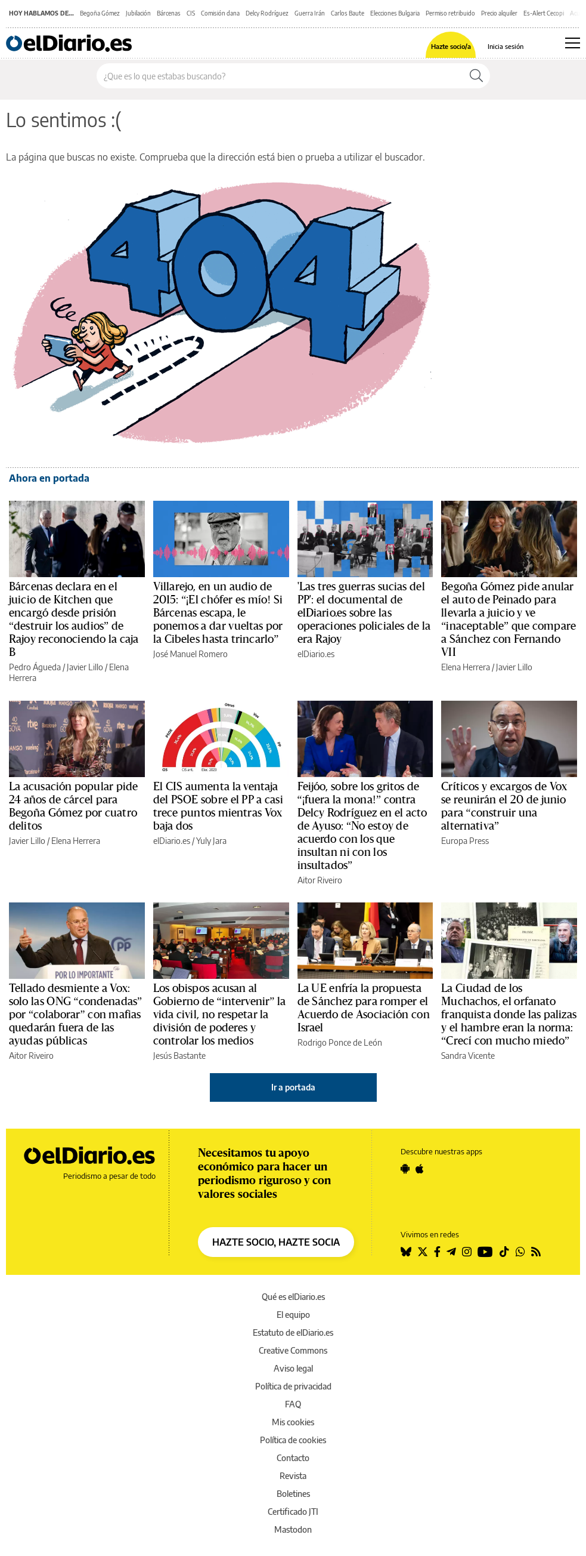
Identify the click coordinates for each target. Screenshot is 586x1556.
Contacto (293, 1458)
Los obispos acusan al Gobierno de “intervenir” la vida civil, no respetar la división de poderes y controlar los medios (219, 1014)
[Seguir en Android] (405, 1168)
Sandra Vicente (468, 1055)
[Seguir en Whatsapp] (520, 1251)
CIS (191, 13)
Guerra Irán (309, 13)
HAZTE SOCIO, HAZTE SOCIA (276, 1242)
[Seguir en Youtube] (485, 1251)
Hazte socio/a (451, 46)
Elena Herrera (465, 667)
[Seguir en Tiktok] (504, 1251)
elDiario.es (315, 654)
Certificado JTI (293, 1511)
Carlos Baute (347, 13)
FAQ (293, 1404)
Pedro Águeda (35, 667)
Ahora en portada (49, 478)
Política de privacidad (293, 1386)
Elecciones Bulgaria (395, 13)
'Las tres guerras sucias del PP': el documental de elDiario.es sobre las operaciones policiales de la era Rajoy (364, 613)
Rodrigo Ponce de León (339, 1042)
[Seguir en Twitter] (422, 1251)
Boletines (293, 1494)
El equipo (293, 1314)
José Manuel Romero (190, 654)
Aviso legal (293, 1368)
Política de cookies (293, 1440)
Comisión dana (220, 13)
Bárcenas (169, 13)
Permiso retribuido (450, 13)
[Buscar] (476, 75)
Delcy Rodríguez (267, 13)
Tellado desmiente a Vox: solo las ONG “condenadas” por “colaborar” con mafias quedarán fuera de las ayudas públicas (75, 1014)
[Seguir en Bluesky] (406, 1251)
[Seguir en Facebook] (437, 1251)
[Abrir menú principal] (572, 43)
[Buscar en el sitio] (280, 75)
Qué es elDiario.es (293, 1297)
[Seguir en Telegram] (451, 1251)
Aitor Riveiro (319, 880)
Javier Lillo (85, 667)
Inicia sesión (505, 46)
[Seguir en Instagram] (467, 1251)
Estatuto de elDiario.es (293, 1332)
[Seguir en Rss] (536, 1251)
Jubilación (138, 13)
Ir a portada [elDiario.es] (293, 1087)
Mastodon (293, 1529)
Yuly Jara (211, 841)
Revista (293, 1476)
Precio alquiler (499, 13)
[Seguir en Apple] (420, 1168)
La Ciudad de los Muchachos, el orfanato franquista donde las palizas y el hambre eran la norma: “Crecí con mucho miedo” (508, 1014)
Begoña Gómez (100, 13)
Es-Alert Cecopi (543, 13)
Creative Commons (293, 1350)
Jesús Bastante (179, 1055)
